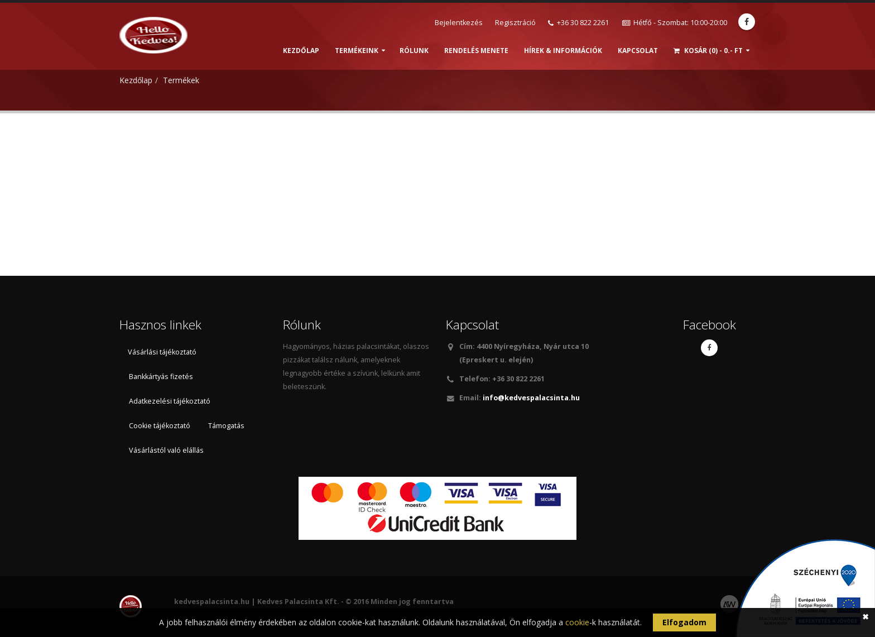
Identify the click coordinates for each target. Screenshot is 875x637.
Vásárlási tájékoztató (162, 352)
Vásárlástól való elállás (166, 450)
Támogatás (226, 425)
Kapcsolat (638, 50)
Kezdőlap (301, 50)
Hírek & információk (563, 50)
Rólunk (414, 50)
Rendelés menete (476, 50)
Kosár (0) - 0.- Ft (708, 50)
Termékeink (356, 50)
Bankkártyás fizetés (161, 376)
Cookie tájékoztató (159, 425)
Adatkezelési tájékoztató (169, 401)
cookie (577, 622)
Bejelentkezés (459, 22)
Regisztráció (515, 22)
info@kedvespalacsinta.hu (530, 398)
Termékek (181, 80)
